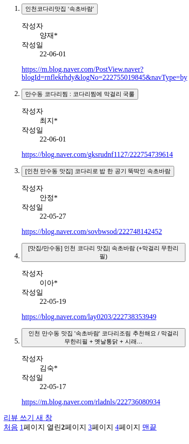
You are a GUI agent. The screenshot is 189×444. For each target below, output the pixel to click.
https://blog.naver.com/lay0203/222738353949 (89, 316)
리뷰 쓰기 (28, 417)
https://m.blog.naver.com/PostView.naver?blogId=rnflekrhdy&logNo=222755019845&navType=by (104, 73)
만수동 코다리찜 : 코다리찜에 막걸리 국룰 (80, 94)
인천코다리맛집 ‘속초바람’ (59, 8)
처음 (11, 427)
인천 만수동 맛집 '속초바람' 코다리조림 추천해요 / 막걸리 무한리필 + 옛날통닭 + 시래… (103, 337)
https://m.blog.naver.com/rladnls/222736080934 (91, 402)
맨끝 (149, 427)
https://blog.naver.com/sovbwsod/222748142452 (92, 231)
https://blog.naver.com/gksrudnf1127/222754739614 (97, 154)
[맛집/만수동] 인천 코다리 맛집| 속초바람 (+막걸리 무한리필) (103, 252)
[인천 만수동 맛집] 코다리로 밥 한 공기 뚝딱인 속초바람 (98, 171)
